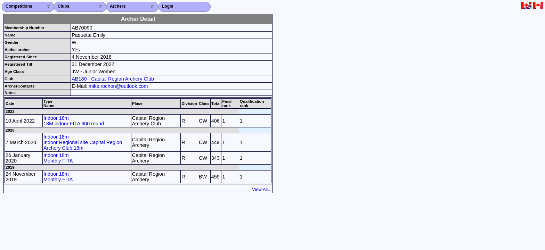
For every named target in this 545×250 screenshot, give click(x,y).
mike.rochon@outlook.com (118, 86)
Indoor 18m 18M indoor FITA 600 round (73, 120)
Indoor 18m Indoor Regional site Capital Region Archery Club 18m (82, 142)
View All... (261, 189)
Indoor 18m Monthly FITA (58, 158)
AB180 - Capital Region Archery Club (113, 79)
